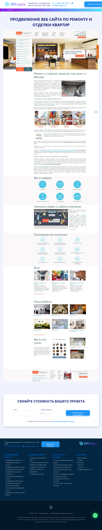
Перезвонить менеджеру (78, 414)
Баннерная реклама (59, 476)
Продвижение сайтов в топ (14, 460)
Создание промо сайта (36, 474)
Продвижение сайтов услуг (14, 481)
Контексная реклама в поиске (63, 465)
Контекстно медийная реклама (63, 474)
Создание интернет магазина (39, 462)
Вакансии (80, 462)
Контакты (80, 465)
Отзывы (79, 460)
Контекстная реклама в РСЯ (62, 467)
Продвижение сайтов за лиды (15, 467)
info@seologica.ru (59, 5)
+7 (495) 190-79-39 (62, 3)
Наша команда (82, 458)
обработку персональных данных (64, 421)
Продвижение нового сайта (14, 469)
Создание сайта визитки (37, 467)
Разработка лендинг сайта (38, 465)
